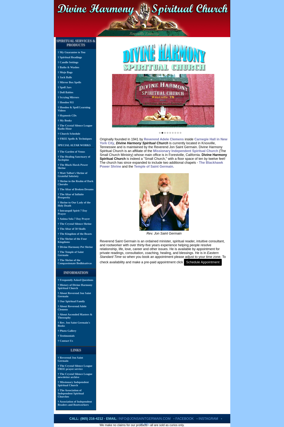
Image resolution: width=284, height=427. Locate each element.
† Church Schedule (69, 133)
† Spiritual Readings (70, 57)
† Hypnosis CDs (67, 115)
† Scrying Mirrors (68, 97)
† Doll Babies (65, 92)
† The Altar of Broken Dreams (76, 189)
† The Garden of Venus (71, 151)
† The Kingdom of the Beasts (75, 233)
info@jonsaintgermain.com (145, 419)
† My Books (65, 120)
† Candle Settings (68, 62)
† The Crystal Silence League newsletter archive (75, 375)
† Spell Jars (65, 87)
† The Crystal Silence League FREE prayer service (75, 367)
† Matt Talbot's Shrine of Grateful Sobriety (72, 175)
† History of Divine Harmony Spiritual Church (75, 286)
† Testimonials (66, 335)
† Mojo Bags (65, 72)
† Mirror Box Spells (69, 82)
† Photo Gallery (67, 330)
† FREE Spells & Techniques (75, 138)
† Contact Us (65, 340)
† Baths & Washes (68, 67)
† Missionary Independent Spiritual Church (73, 384)
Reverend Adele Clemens (164, 139)
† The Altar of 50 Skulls (72, 228)
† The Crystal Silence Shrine (75, 223)
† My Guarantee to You (71, 52)
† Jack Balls (65, 77)
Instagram (208, 419)
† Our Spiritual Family (71, 301)
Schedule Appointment (203, 262)
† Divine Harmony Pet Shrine (75, 246)
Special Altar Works (74, 145)
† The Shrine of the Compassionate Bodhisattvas (75, 262)
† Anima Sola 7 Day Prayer (74, 218)
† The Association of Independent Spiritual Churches (71, 393)
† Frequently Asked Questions (75, 279)
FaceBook (184, 419)
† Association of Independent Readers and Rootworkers (75, 403)
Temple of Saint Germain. (154, 166)
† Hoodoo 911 (66, 102)
